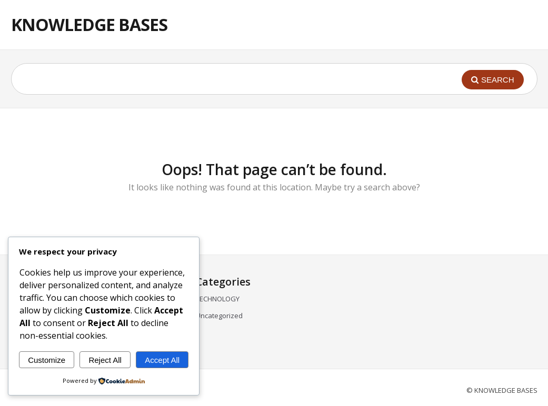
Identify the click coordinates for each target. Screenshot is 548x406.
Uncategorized (219, 315)
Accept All (162, 360)
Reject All (105, 360)
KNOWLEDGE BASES (89, 24)
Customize (46, 360)
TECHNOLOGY (218, 298)
